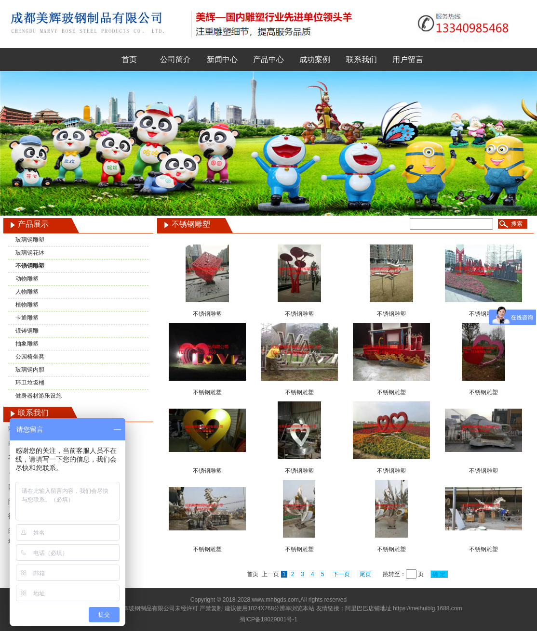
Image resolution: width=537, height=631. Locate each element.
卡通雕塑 (27, 317)
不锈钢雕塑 (29, 265)
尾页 (365, 574)
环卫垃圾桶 (29, 382)
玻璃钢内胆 (29, 369)
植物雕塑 (27, 304)
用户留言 (407, 59)
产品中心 (268, 59)
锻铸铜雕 (27, 330)
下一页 (341, 574)
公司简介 (175, 59)
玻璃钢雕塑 (29, 239)
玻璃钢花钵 (29, 252)
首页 (129, 59)
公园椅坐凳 (29, 356)
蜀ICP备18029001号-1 (268, 619)
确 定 (439, 574)
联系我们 (361, 59)
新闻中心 (222, 59)
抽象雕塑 (27, 343)
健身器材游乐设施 (38, 395)
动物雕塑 (27, 278)
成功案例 (314, 59)
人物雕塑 (27, 291)
